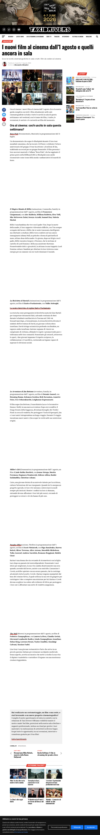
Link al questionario (19, 739)
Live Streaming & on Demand (35, 36)
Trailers (56, 36)
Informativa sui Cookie (21, 832)
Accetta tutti (91, 827)
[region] (50, 825)
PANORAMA (22, 746)
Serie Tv (48, 36)
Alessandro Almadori (21, 65)
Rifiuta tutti (77, 827)
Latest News (20, 36)
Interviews (65, 36)
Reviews (10, 36)
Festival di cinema (77, 36)
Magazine (89, 36)
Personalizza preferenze (59, 827)
